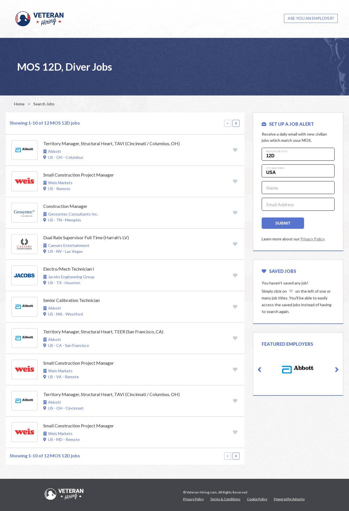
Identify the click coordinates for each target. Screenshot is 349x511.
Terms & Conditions (225, 499)
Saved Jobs (279, 271)
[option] (298, 370)
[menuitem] (311, 18)
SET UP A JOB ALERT (288, 124)
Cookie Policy (257, 499)
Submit (283, 223)
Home (19, 103)
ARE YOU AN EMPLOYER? (311, 18)
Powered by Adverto (289, 499)
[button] (259, 369)
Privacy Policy (312, 238)
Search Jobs (44, 103)
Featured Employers (287, 344)
